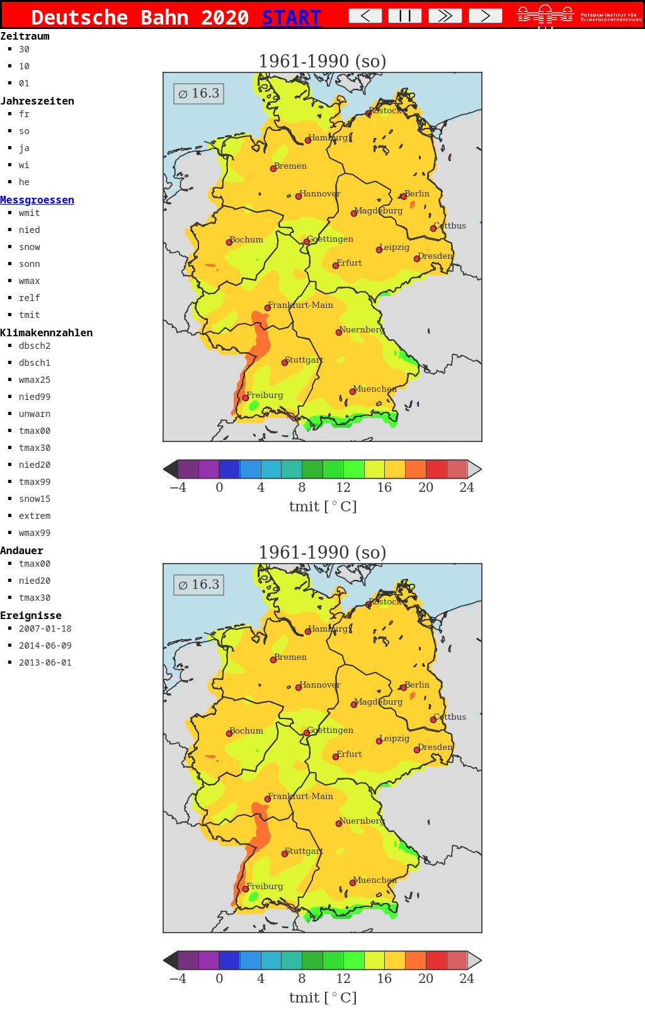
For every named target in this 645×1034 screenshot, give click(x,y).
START (291, 16)
